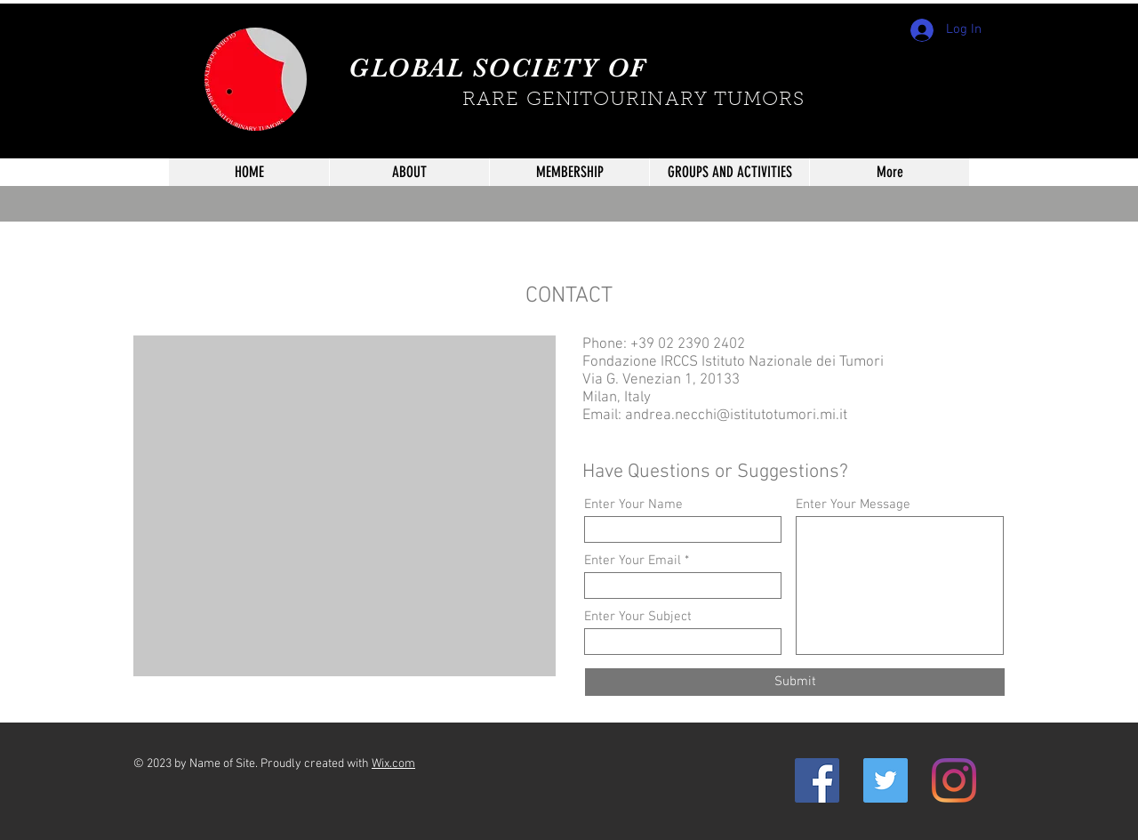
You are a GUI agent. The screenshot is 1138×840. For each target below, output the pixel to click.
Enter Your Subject (638, 617)
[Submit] (795, 682)
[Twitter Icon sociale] (885, 780)
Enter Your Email (632, 561)
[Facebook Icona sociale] (817, 780)
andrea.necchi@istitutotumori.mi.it (736, 415)
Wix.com (393, 763)
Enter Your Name (633, 505)
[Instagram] (954, 780)
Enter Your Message (853, 505)
